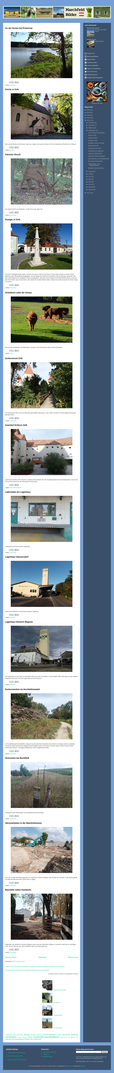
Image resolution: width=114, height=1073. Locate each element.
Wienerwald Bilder (92, 56)
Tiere (11, 353)
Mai (89, 179)
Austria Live (90, 53)
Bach (14, 1035)
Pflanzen (8, 1039)
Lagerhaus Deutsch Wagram (19, 622)
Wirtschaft (13, 552)
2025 (88, 112)
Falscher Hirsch (13, 154)
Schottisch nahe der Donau (18, 292)
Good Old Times (92, 71)
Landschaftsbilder (92, 65)
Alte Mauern (57, 1002)
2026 (88, 110)
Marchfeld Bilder (47, 1056)
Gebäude (12, 617)
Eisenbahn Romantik (60, 990)
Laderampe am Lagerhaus (18, 492)
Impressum (46, 1054)
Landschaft (13, 421)
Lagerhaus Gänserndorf (16, 557)
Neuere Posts (10, 957)
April (90, 182)
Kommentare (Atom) (18, 961)
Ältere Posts (73, 957)
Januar (90, 189)
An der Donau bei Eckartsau (19, 28)
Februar (90, 187)
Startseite (42, 957)
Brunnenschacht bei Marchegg (17, 1059)
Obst (77, 1037)
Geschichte (66, 1035)
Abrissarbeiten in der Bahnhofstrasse (23, 823)
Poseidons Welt (92, 62)
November (91, 125)
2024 (88, 115)
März (90, 184)
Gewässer (13, 85)
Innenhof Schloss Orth (16, 425)
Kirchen (12, 150)
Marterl (73, 1037)
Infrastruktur (11, 1037)
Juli (89, 174)
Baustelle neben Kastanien (18, 890)
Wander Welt (91, 59)
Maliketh (69, 1066)
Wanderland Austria (93, 28)
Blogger (82, 1066)
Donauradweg (58, 1015)
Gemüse (58, 1035)
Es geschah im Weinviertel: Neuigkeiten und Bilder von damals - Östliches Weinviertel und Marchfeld (35, 966)
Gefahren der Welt (97, 102)
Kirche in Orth (12, 89)
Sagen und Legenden (93, 68)
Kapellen (19, 1037)
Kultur (30, 1037)
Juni (89, 176)
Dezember (91, 122)
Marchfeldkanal (51, 1037)
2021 (88, 193)
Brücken (27, 1035)
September (91, 130)
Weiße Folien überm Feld (15, 1056)
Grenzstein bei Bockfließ (17, 758)
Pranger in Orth (12, 219)
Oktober (91, 128)
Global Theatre (91, 39)
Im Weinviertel (58, 1028)
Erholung (39, 1035)
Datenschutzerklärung (49, 1052)
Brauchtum (13, 215)
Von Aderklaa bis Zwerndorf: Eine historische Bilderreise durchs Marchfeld (27, 970)
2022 (88, 120)
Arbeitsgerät (8, 1035)
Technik (27, 1039)
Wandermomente (92, 74)
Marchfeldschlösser (15, 487)
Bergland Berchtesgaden (95, 77)
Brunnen (33, 1035)
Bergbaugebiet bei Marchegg (16, 1052)
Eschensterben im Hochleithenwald (22, 689)
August (90, 171)
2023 (88, 118)
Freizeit (45, 1035)
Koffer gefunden (99, 41)
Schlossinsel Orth (14, 358)
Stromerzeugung (18, 1039)
